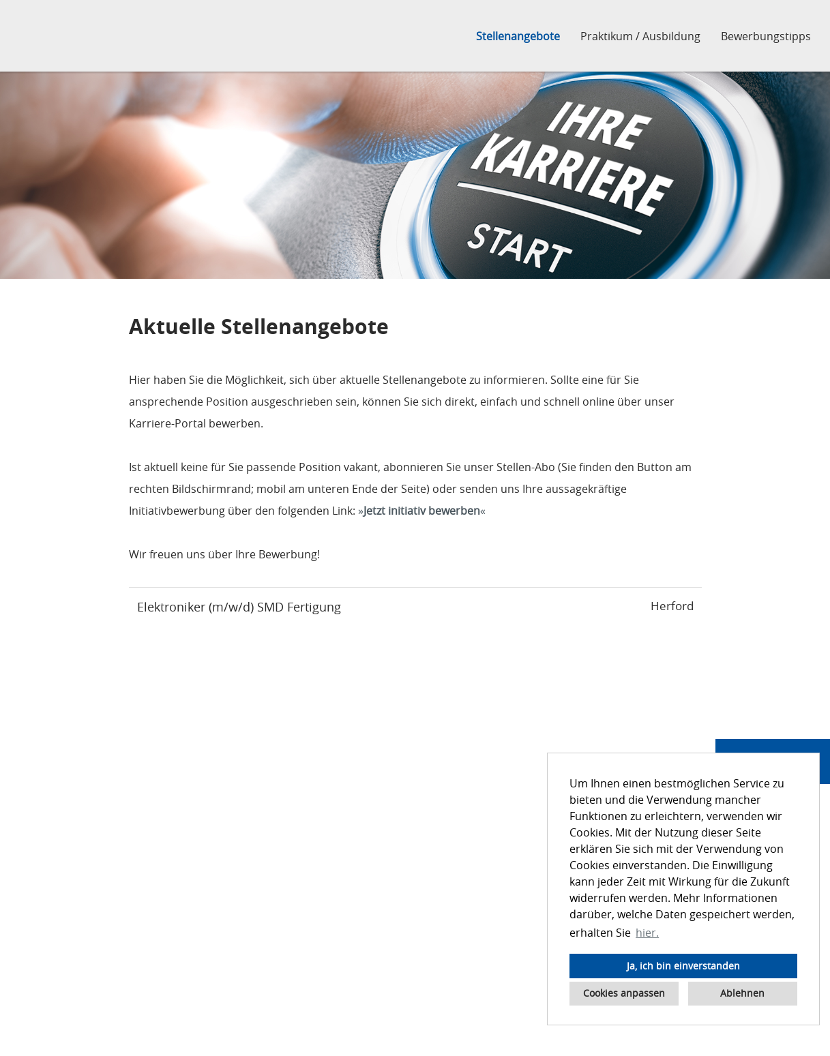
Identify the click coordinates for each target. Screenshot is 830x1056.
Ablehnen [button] (742, 992)
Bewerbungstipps (766, 36)
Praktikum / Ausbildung (640, 36)
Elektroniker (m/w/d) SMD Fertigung (239, 607)
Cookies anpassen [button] (624, 992)
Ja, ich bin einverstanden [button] (683, 965)
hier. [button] (647, 932)
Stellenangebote (518, 36)
